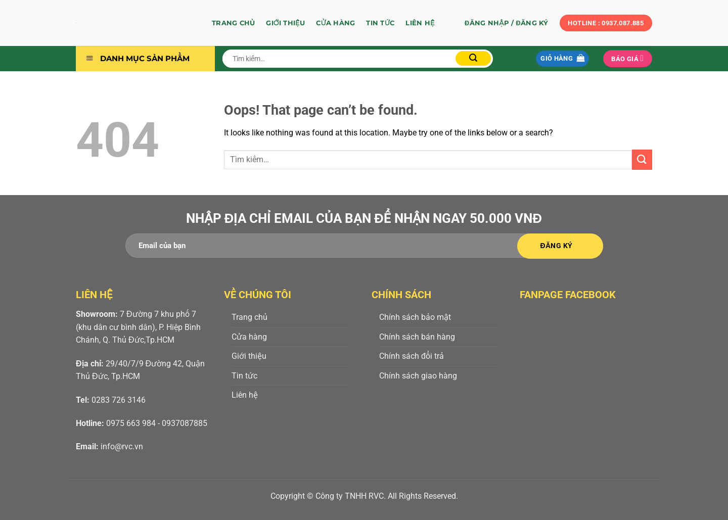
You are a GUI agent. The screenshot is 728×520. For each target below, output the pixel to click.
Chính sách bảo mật (415, 317)
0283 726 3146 (119, 400)
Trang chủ (233, 23)
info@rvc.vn (122, 446)
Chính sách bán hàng (417, 337)
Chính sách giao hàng (418, 376)
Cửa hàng (335, 23)
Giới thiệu (285, 23)
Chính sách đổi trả (411, 356)
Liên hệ (419, 23)
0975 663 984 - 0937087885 (156, 423)
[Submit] (473, 58)
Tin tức (380, 23)
